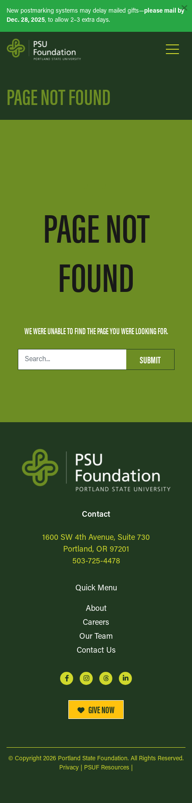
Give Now (96, 709)
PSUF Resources (106, 768)
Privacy (69, 768)
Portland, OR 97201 (96, 549)
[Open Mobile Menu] (172, 49)
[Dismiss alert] (184, 7)
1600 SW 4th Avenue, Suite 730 (96, 538)
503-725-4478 (96, 561)
